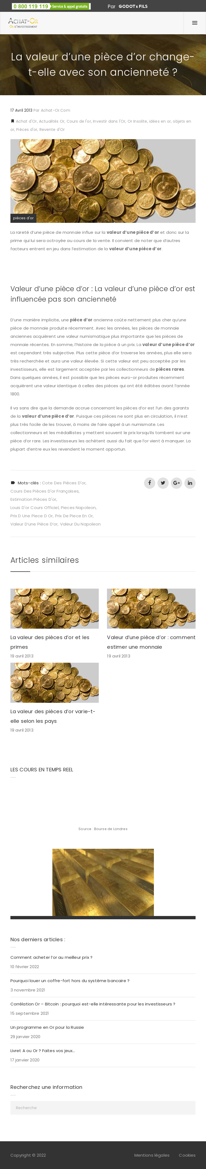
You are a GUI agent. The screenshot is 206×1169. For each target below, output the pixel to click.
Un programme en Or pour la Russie (47, 1027)
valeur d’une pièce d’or (34, 524)
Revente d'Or (52, 129)
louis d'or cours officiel (34, 507)
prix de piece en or (74, 516)
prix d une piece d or (31, 516)
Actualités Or (51, 121)
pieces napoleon (78, 507)
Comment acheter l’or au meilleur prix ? (51, 957)
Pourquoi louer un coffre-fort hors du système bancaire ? (70, 980)
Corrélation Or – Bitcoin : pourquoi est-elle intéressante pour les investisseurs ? (93, 1004)
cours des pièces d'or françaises (44, 491)
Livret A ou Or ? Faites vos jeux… (42, 1050)
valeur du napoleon (80, 524)
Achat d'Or (26, 121)
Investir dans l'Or (109, 121)
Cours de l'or (79, 121)
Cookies (187, 1155)
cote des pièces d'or (64, 483)
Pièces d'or (26, 129)
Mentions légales (152, 1155)
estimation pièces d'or (33, 499)
